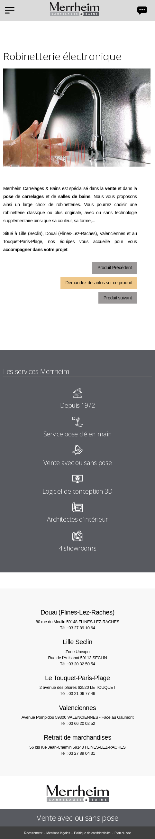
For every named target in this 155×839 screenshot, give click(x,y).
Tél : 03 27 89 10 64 (77, 627)
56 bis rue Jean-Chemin (77, 741)
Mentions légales (58, 833)
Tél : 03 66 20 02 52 (77, 723)
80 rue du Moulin (77, 616)
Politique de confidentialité (92, 833)
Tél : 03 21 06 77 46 (77, 693)
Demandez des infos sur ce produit (99, 282)
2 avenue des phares (77, 681)
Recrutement (33, 833)
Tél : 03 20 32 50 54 (77, 663)
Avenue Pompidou (77, 711)
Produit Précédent (114, 267)
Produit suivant (118, 297)
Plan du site (122, 833)
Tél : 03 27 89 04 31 (77, 753)
